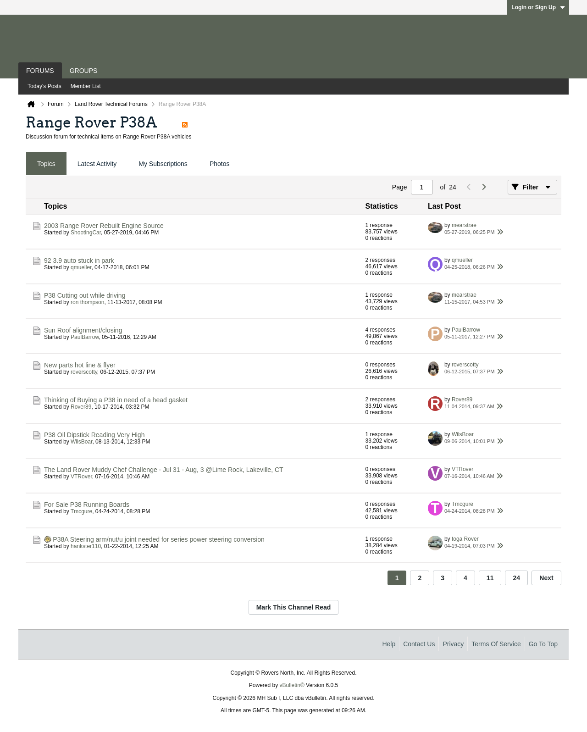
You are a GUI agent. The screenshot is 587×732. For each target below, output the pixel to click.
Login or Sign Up (538, 7)
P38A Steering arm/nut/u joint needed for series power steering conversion (159, 539)
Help (388, 644)
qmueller (81, 267)
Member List (86, 86)
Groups (84, 70)
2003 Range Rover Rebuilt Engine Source (104, 225)
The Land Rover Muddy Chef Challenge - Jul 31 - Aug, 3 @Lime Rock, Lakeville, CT (163, 469)
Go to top (543, 644)
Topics (46, 163)
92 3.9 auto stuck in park (79, 260)
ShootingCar (86, 232)
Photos (220, 163)
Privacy (453, 644)
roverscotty (84, 372)
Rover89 (81, 407)
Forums (40, 70)
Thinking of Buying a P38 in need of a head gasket (116, 400)
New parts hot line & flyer (80, 365)
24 (516, 578)
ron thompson (87, 302)
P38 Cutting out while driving (84, 295)
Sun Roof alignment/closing (83, 330)
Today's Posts (44, 86)
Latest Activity (97, 163)
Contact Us (419, 644)
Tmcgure (81, 511)
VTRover (81, 476)
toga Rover (465, 539)
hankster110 (86, 546)
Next (546, 578)
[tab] (46, 164)
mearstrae (464, 225)
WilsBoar (81, 441)
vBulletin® (292, 685)
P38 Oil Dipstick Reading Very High (94, 434)
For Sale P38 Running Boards (86, 504)
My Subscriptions (163, 163)
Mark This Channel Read (293, 607)
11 (490, 578)
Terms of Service (496, 644)
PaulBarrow (85, 337)
